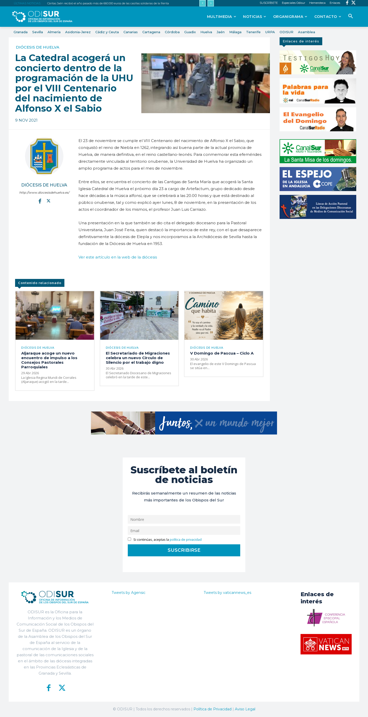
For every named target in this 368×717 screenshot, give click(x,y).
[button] (350, 16)
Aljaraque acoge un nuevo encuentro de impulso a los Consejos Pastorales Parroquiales (49, 360)
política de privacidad (186, 539)
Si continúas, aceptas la (165, 539)
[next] (211, 3)
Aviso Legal (245, 709)
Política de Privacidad (212, 709)
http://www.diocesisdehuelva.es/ (44, 192)
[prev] (202, 3)
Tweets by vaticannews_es (227, 592)
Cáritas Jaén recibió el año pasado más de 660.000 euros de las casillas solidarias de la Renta (108, 3)
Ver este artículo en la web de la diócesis (117, 257)
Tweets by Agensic (128, 592)
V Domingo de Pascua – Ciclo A (222, 353)
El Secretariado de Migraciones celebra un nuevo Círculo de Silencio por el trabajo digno (138, 358)
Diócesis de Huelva (37, 47)
